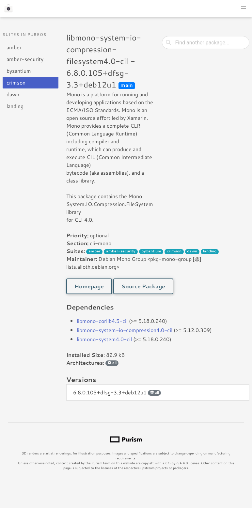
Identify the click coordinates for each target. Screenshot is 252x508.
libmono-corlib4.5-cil (102, 321)
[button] (243, 8)
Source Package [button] (143, 286)
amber (14, 47)
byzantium (19, 70)
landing (15, 106)
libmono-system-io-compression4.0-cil (124, 330)
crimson (16, 82)
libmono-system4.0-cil (104, 339)
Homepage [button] (89, 286)
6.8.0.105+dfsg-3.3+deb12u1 (117, 392)
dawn (13, 94)
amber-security (25, 59)
